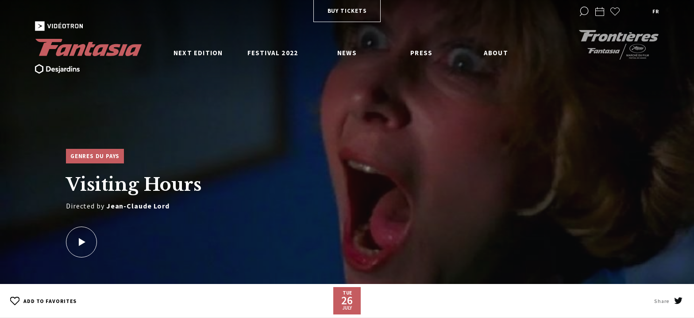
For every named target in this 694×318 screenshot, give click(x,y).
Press (421, 53)
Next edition (198, 53)
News (347, 53)
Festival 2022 (272, 53)
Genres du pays (95, 156)
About (496, 53)
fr (655, 11)
